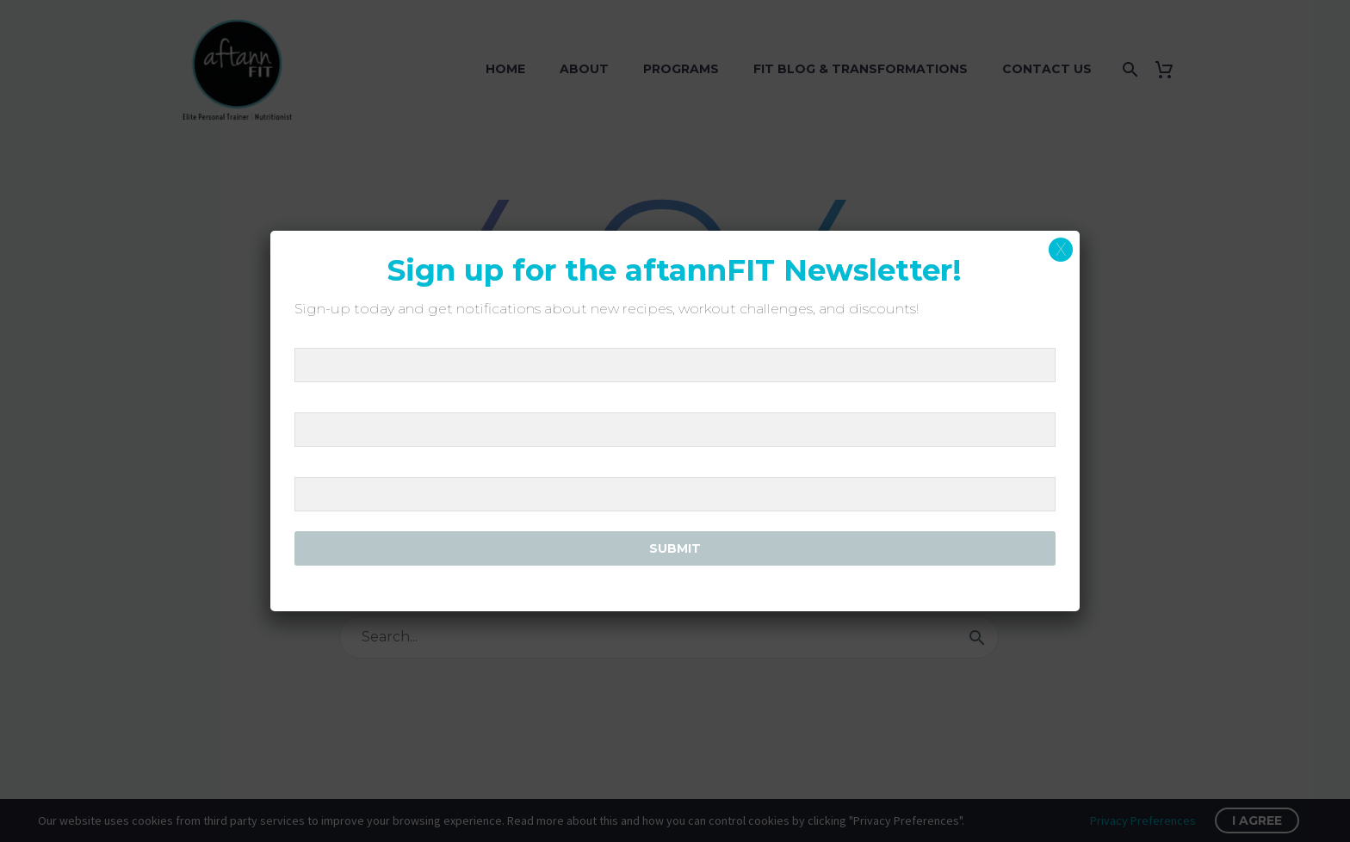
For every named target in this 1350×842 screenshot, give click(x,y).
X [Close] (1061, 249)
